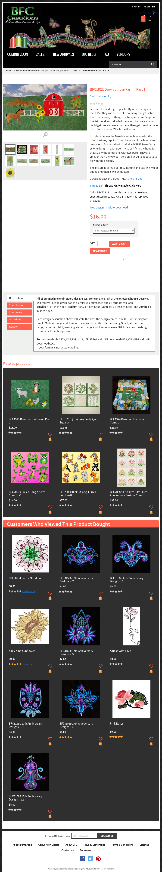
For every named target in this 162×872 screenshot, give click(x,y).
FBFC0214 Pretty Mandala (25, 578)
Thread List (96, 186)
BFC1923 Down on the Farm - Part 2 (29, 421)
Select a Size (100, 225)
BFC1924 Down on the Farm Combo (127, 421)
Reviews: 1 (28, 664)
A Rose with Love (120, 651)
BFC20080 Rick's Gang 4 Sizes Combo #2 (77, 494)
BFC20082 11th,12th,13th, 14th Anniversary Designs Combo (128, 494)
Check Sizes (135, 179)
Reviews (14, 327)
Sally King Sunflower (22, 651)
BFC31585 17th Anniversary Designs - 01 (126, 580)
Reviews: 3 (28, 591)
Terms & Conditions (122, 845)
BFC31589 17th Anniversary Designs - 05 (76, 725)
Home (8, 70)
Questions (15, 319)
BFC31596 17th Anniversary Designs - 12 (25, 798)
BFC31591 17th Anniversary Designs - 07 (25, 725)
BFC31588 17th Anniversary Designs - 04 (76, 652)
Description (16, 298)
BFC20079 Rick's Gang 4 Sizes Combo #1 (27, 494)
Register (149, 6)
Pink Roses (116, 724)
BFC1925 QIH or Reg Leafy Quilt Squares (78, 421)
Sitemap (144, 845)
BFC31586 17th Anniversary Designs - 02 (76, 580)
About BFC (71, 845)
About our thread (22, 845)
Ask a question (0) (100, 96)
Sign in (136, 6)
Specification (16, 305)
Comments (15, 312)
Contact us (67, 850)
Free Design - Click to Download (109, 207)
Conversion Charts (48, 845)
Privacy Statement (94, 845)
